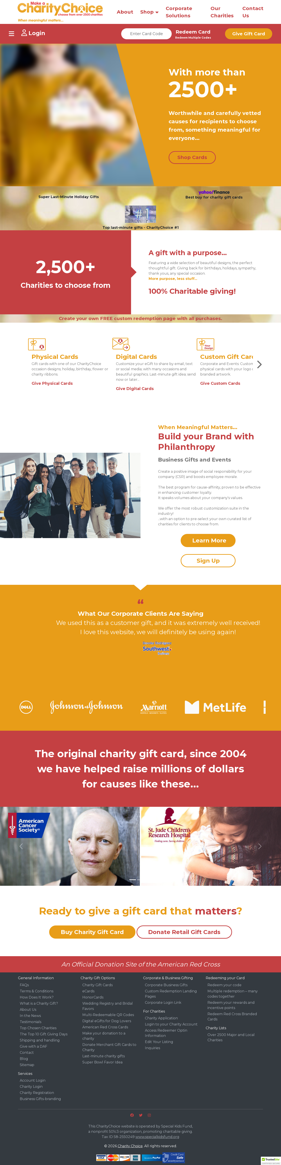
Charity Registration (37, 1093)
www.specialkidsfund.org (157, 1137)
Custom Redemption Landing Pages (171, 994)
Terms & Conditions (36, 991)
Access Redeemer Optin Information (166, 1033)
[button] (21, 846)
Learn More (209, 540)
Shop (147, 12)
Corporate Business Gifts (166, 985)
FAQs (24, 985)
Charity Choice (130, 1146)
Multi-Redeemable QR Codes (108, 1015)
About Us (28, 1010)
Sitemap (27, 1065)
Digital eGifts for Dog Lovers (106, 1021)
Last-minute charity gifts (103, 1056)
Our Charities (222, 12)
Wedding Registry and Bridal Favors (107, 1006)
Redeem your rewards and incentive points (231, 1005)
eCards (88, 991)
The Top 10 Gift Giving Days (43, 1034)
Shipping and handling (40, 1040)
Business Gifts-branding (40, 1099)
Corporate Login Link (163, 1002)
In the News (30, 1016)
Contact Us (252, 12)
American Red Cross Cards (105, 1027)
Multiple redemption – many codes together (232, 994)
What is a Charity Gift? (39, 1003)
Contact (27, 1052)
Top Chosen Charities (38, 1028)
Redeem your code (224, 985)
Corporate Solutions (179, 12)
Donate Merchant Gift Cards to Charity (109, 1047)
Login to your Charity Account (171, 1024)
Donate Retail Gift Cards (184, 932)
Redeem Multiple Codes (193, 37)
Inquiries (152, 1048)
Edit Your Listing (159, 1042)
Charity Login (31, 1086)
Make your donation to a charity (103, 1036)
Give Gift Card (248, 33)
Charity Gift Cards (97, 985)
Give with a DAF (33, 1046)
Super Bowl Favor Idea (102, 1062)
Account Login (32, 1080)
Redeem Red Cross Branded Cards (232, 1016)
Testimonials (30, 1022)
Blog (24, 1059)
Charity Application (161, 1018)
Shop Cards (192, 157)
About (125, 12)
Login (33, 32)
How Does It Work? (37, 997)
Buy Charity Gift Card (92, 932)
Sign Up (208, 560)
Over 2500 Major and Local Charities (231, 1037)
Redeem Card (193, 32)
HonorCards (92, 997)
